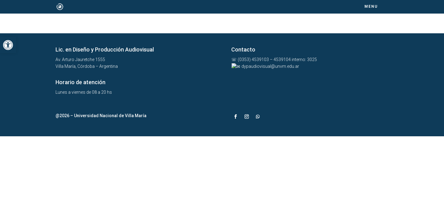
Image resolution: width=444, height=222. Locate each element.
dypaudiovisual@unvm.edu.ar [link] (265, 66)
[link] (8, 45)
